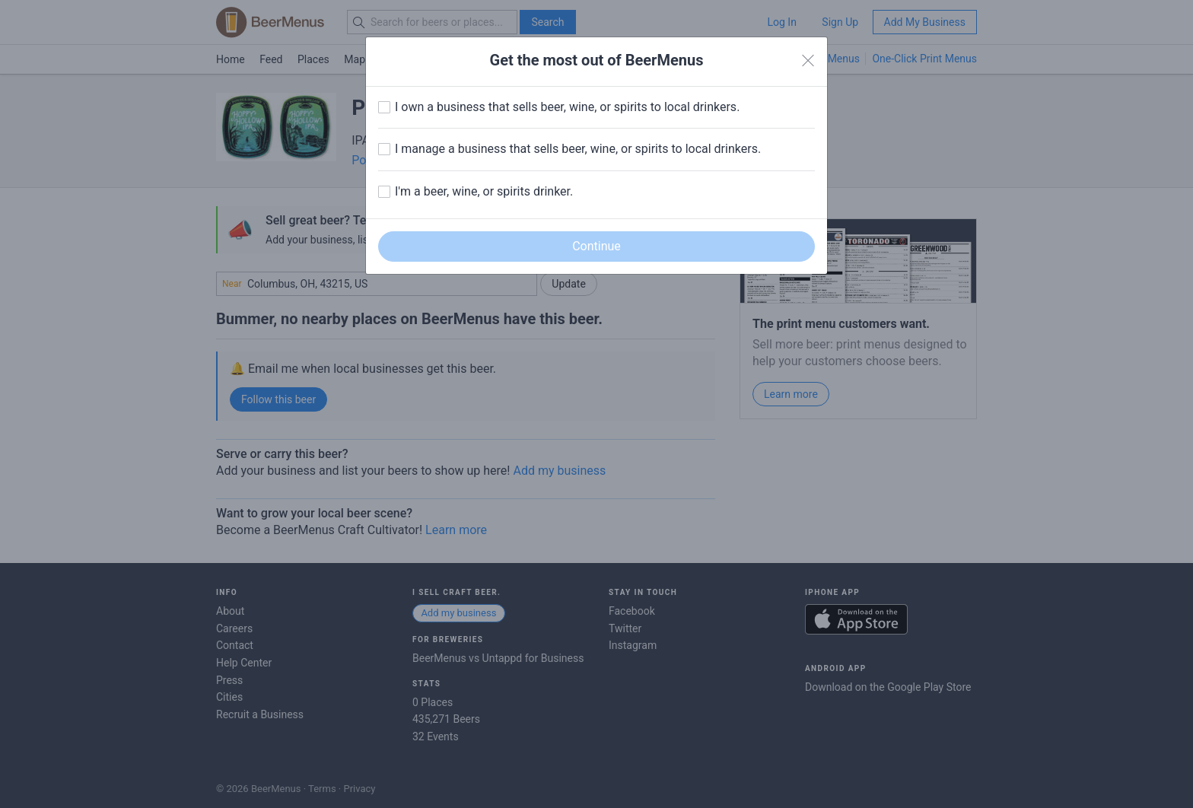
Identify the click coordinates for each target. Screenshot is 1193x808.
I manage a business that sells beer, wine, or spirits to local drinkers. (578, 149)
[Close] (808, 60)
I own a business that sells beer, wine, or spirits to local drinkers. (567, 107)
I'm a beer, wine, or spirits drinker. (484, 191)
